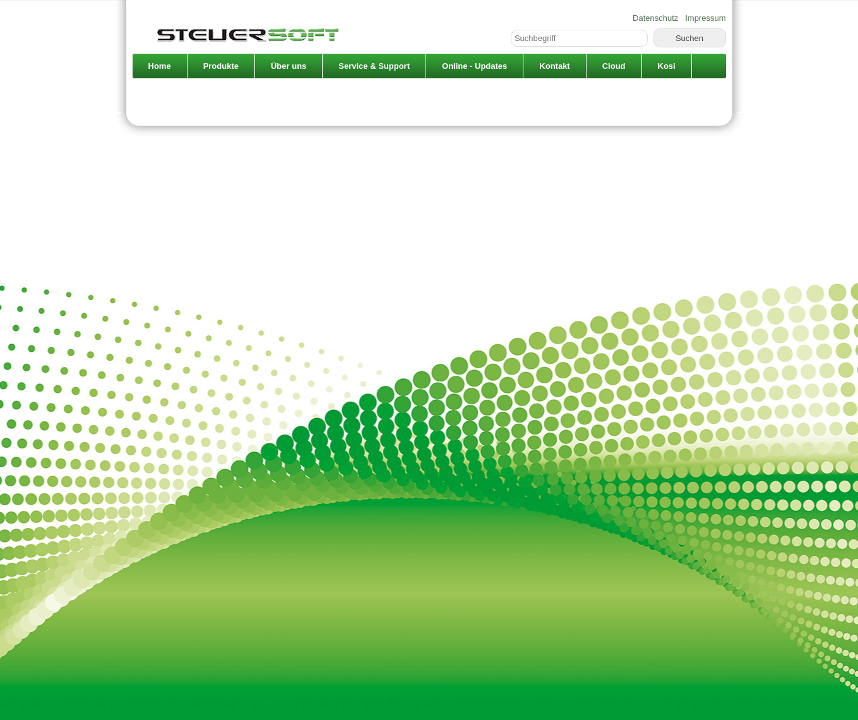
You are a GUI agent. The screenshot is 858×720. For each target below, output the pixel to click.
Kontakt (554, 66)
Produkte (221, 66)
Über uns (288, 66)
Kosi (667, 66)
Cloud (614, 66)
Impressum (705, 18)
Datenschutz (655, 18)
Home (159, 66)
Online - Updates (474, 66)
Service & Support (374, 66)
